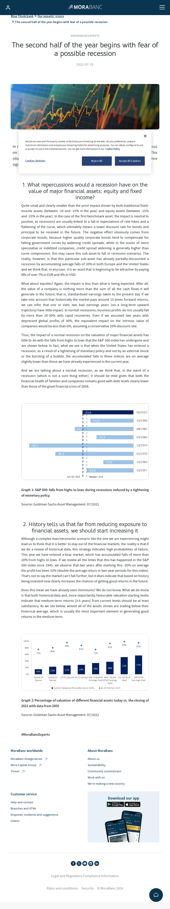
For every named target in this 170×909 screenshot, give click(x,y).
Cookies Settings (35, 160)
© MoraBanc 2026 (110, 893)
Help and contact (22, 808)
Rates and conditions (62, 893)
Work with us (96, 783)
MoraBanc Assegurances (29, 765)
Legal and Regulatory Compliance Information (85, 881)
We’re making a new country (106, 789)
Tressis (18, 777)
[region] (85, 152)
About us (94, 765)
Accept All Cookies (130, 160)
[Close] (145, 136)
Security (87, 893)
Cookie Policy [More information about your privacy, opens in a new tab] (112, 148)
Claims (15, 827)
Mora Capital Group (26, 771)
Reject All (96, 160)
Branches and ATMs (23, 814)
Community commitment (104, 777)
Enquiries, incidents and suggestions (34, 820)
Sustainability (97, 771)
